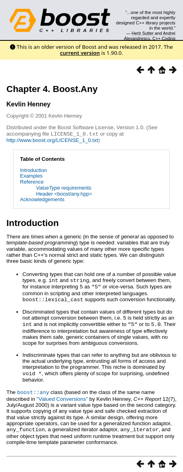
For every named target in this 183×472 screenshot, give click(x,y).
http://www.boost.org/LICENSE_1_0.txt (52, 140)
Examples (31, 175)
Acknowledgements (42, 199)
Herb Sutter (143, 33)
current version (80, 52)
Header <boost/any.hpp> (64, 193)
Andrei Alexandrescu (150, 35)
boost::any (33, 389)
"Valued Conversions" (62, 396)
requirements (63, 187)
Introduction (33, 170)
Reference (32, 181)
